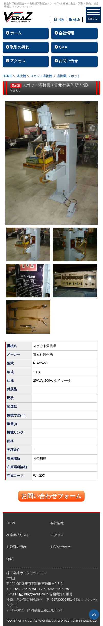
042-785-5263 (25, 589)
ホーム (16, 33)
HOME (7, 76)
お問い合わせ (60, 547)
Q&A (63, 47)
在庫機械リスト (18, 535)
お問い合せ (68, 61)
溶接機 (21, 76)
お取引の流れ (16, 547)
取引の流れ (19, 47)
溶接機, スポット (68, 76)
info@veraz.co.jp (36, 594)
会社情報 (66, 33)
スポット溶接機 (41, 76)
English (74, 19)
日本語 (59, 19)
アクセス (17, 61)
